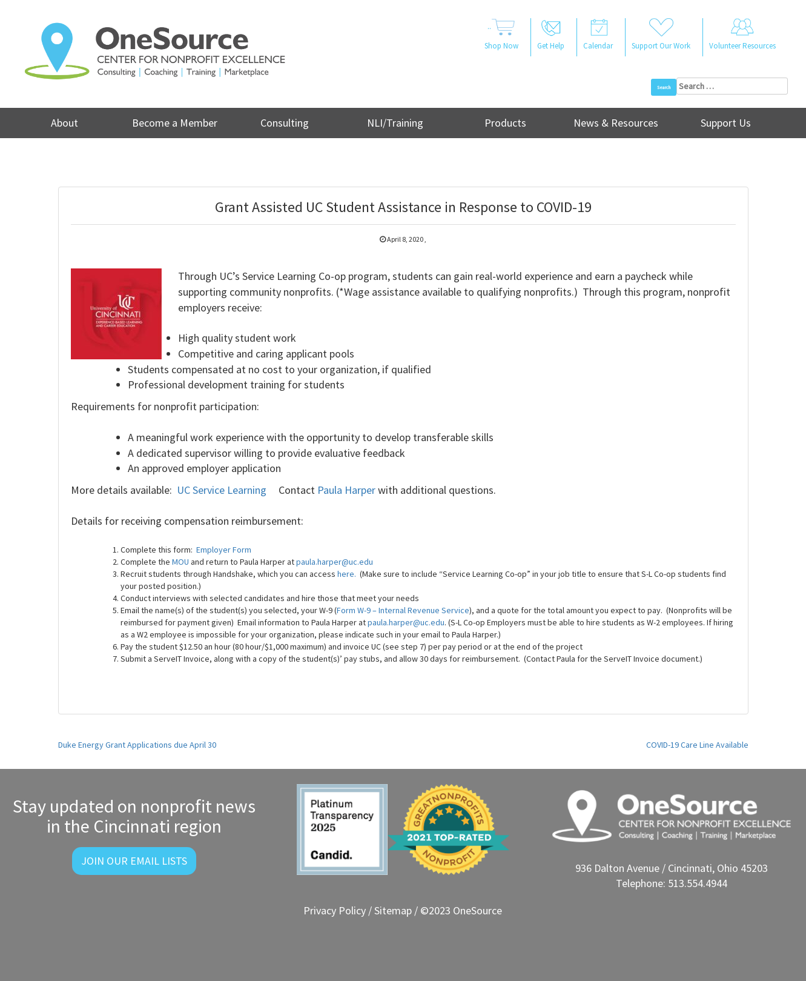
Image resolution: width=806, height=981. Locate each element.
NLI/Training (395, 123)
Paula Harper (346, 490)
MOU (180, 561)
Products (505, 123)
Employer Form (223, 549)
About (64, 123)
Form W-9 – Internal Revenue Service (403, 610)
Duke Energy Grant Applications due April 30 (137, 744)
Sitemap (393, 910)
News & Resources (615, 123)
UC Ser (192, 490)
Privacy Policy (334, 910)
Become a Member (174, 123)
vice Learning (238, 490)
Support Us (726, 123)
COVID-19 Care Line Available (697, 744)
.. (501, 35)
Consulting (284, 123)
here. (346, 573)
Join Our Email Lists (134, 861)
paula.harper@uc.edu (334, 561)
